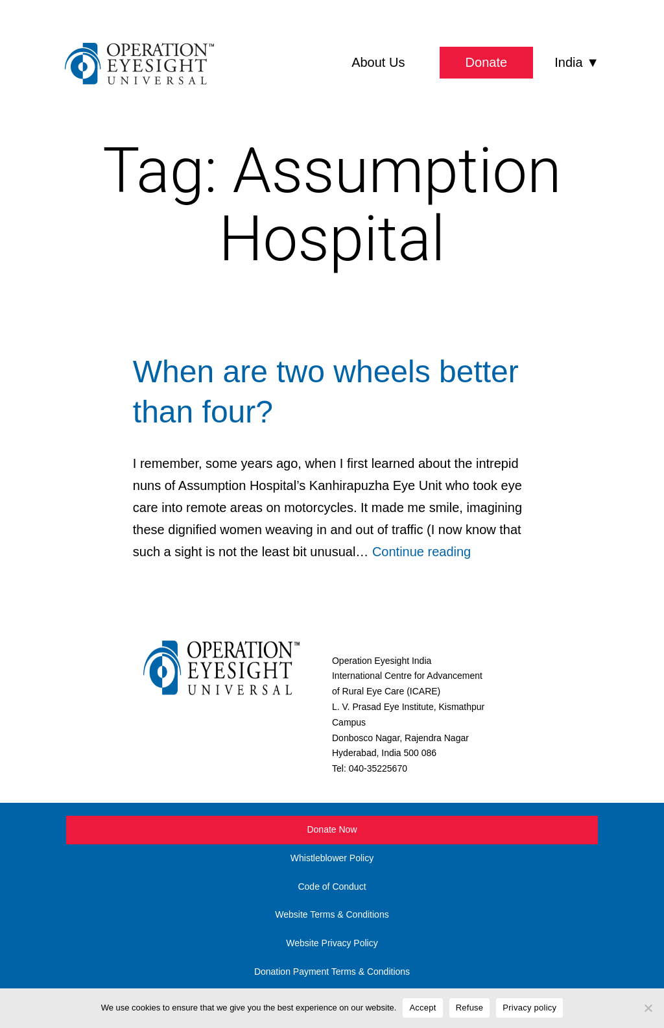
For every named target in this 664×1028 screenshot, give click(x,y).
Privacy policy (529, 1007)
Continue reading (421, 552)
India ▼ (576, 62)
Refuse (470, 1007)
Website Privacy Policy (331, 943)
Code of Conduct (332, 886)
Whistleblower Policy (332, 858)
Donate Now (332, 829)
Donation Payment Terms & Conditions (332, 971)
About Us (378, 62)
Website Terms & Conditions (331, 914)
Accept (422, 1007)
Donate (487, 62)
